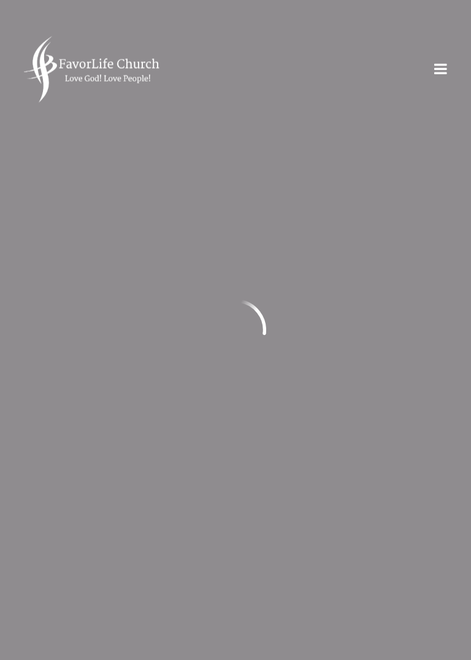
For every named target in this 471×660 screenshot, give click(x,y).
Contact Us (228, 526)
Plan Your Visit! (235, 572)
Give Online (187, 378)
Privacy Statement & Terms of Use (107, 526)
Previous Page (75, 148)
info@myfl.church (68, 259)
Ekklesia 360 (422, 651)
